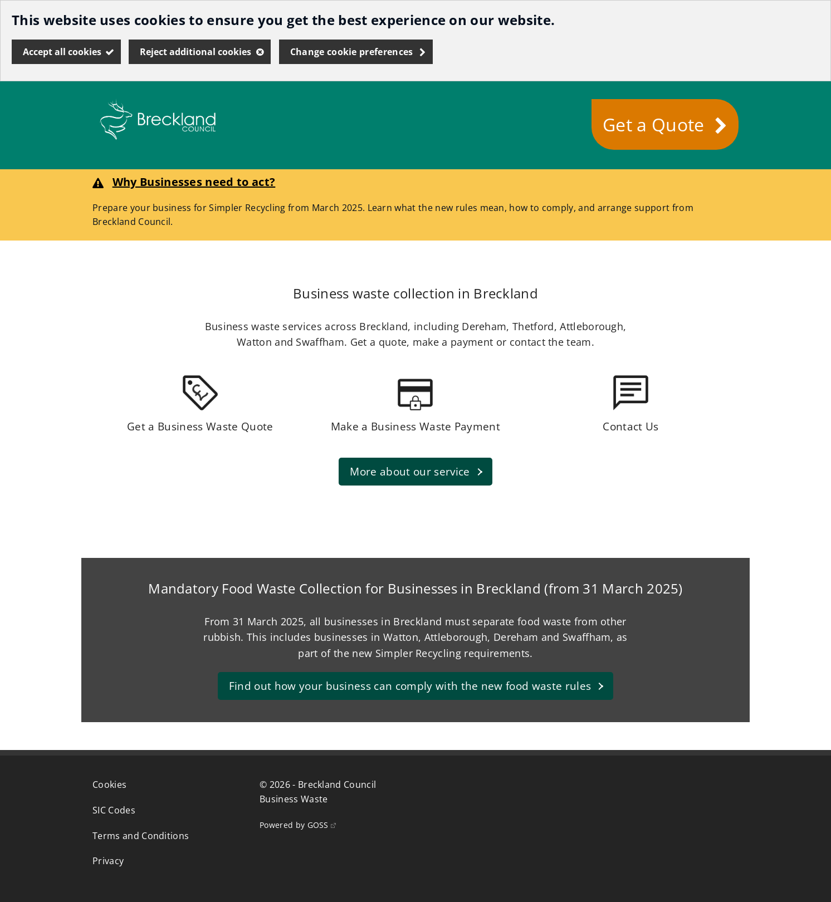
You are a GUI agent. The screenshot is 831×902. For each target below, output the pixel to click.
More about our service (409, 475)
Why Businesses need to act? (194, 181)
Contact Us (630, 426)
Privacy (108, 861)
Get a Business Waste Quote (200, 426)
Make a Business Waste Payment (415, 426)
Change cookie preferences (351, 52)
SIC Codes (113, 810)
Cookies (109, 784)
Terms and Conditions (140, 836)
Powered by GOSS (298, 825)
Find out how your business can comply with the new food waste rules (409, 689)
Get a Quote (654, 124)
